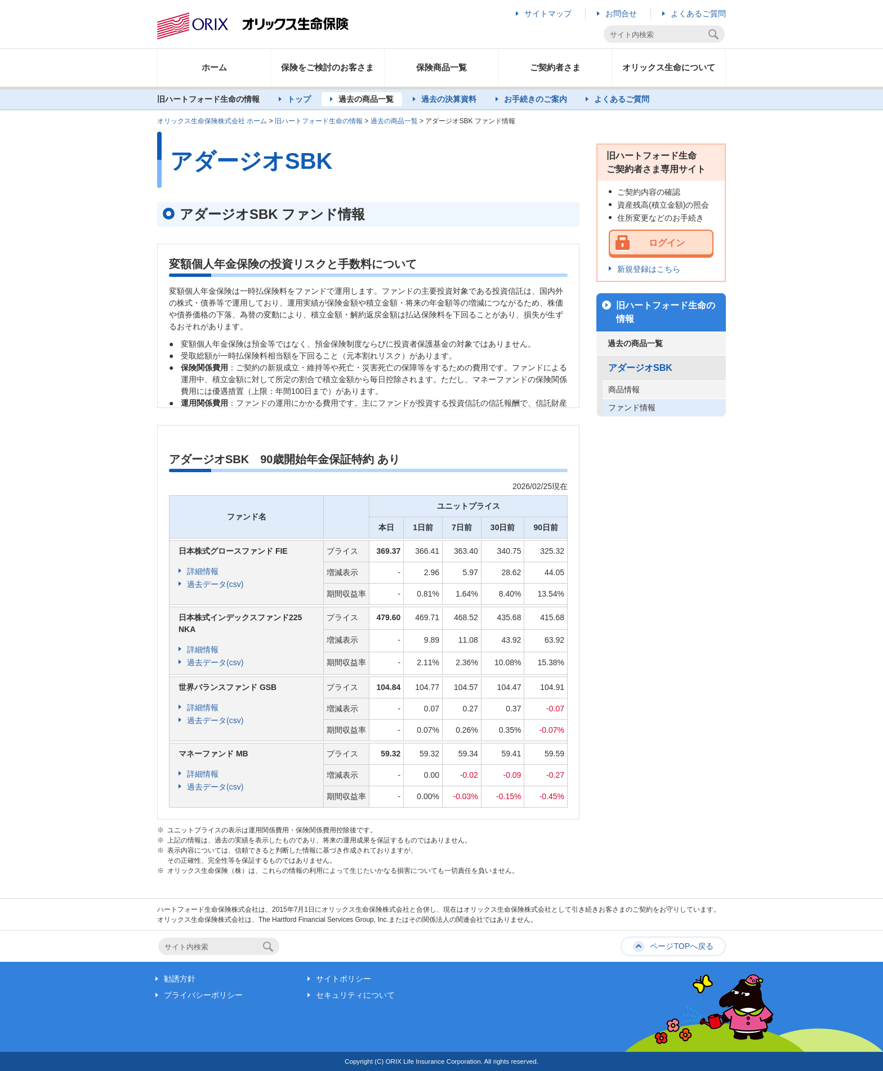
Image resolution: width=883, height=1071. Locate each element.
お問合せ (621, 13)
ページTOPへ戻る (681, 946)
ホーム (214, 67)
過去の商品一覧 (366, 99)
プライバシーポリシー (203, 995)
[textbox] (657, 34)
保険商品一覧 (441, 67)
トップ (299, 99)
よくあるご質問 (698, 13)
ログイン (667, 243)
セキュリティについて (355, 995)
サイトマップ (548, 13)
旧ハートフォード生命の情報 (319, 121)
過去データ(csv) (215, 584)
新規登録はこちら (648, 269)
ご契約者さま (555, 67)
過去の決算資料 (448, 99)
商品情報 (624, 389)
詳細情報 (202, 571)
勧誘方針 (179, 978)
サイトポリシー (343, 978)
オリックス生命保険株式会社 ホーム (212, 121)
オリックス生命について (668, 67)
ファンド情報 (631, 407)
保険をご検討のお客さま (327, 67)
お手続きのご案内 (535, 99)
